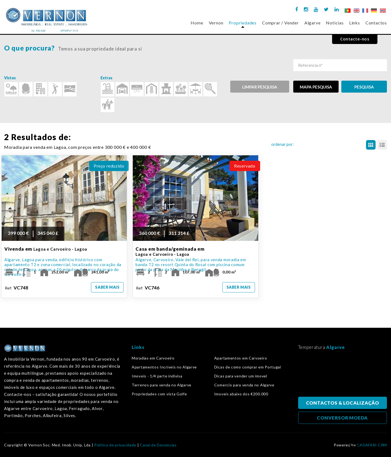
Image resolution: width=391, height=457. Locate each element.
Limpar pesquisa (259, 86)
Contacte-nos (354, 39)
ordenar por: (282, 144)
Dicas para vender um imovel (240, 376)
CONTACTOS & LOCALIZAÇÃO (342, 403)
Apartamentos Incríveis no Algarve (164, 367)
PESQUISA (364, 86)
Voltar (354, 442)
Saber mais (107, 287)
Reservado (244, 165)
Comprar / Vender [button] (280, 22)
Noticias (334, 22)
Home (197, 22)
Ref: (17, 288)
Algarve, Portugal (342, 375)
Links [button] (354, 22)
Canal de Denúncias (158, 445)
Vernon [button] (216, 22)
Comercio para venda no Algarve (244, 385)
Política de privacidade (115, 445)
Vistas (10, 77)
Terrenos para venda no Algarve (161, 385)
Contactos (376, 22)
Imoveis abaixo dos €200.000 (241, 394)
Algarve (312, 22)
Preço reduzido (109, 165)
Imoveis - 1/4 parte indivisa (157, 376)
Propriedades (243, 22)
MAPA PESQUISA (316, 86)
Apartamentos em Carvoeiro (240, 358)
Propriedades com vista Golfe (159, 394)
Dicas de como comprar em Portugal (247, 367)
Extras (106, 77)
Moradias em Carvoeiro (153, 358)
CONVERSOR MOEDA (342, 418)
